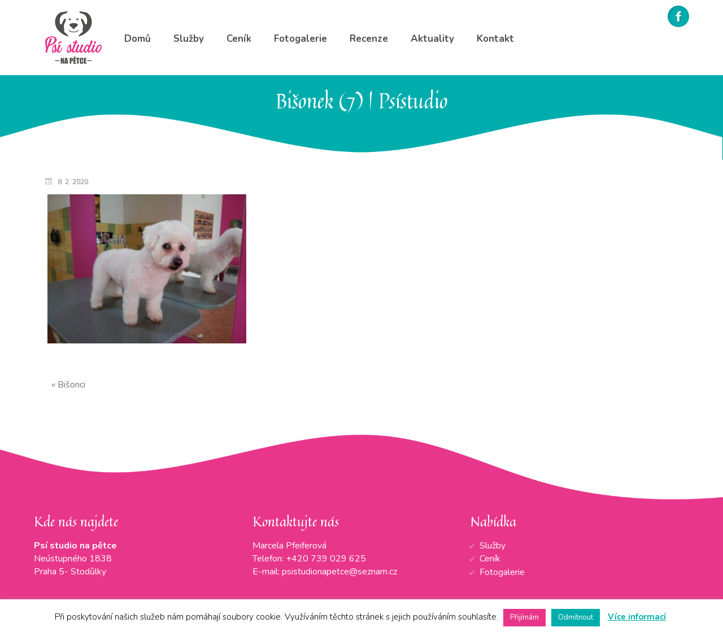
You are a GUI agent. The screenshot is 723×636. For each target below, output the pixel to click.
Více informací (637, 616)
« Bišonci (68, 384)
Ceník (490, 558)
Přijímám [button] (524, 617)
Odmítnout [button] (575, 617)
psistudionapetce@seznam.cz (339, 571)
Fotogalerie (502, 572)
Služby (493, 545)
